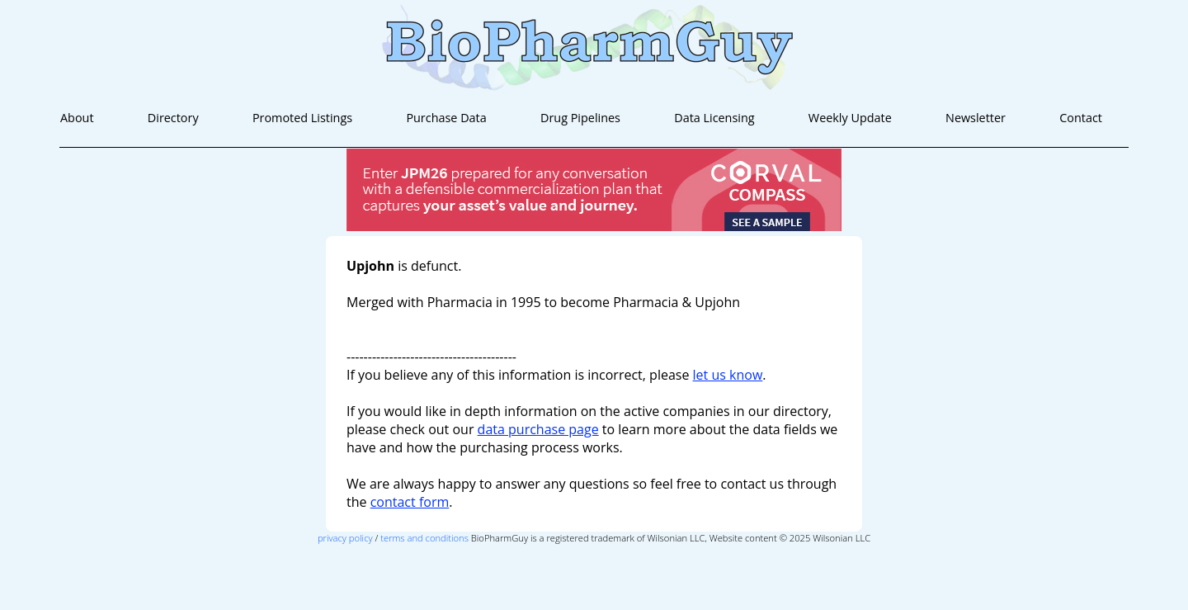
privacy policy (345, 538)
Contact (1080, 117)
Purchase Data (446, 117)
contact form (410, 502)
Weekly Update (850, 117)
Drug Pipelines (580, 117)
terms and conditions (424, 538)
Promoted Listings (302, 117)
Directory (173, 117)
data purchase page (538, 429)
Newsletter (975, 117)
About (77, 117)
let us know (728, 375)
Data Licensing (714, 117)
